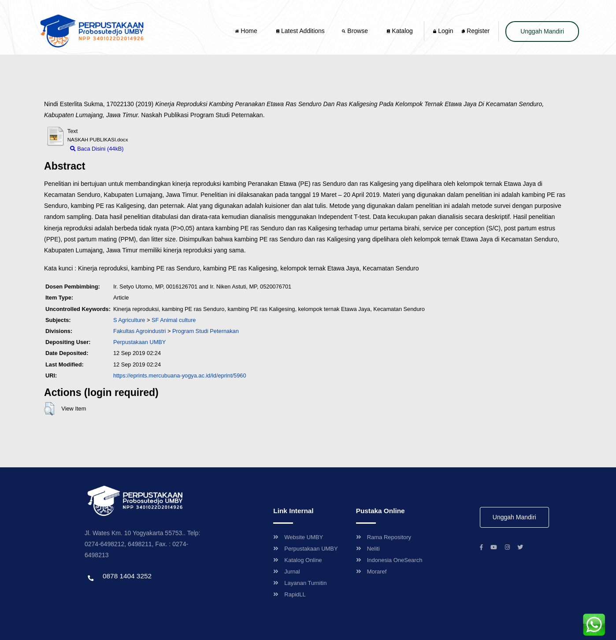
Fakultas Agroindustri (139, 331)
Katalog (399, 30)
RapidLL (289, 594)
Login (443, 30)
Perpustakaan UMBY (305, 548)
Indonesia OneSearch (389, 560)
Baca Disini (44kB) (97, 148)
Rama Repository (383, 537)
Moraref (371, 571)
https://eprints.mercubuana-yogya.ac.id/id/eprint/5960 (179, 375)
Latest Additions (300, 30)
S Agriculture (129, 320)
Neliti (368, 548)
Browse (355, 30)
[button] (49, 408)
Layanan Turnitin (300, 583)
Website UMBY (298, 537)
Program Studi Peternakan (205, 331)
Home (247, 30)
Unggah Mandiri (542, 31)
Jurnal (286, 571)
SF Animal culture (174, 320)
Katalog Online (297, 560)
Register (476, 30)
